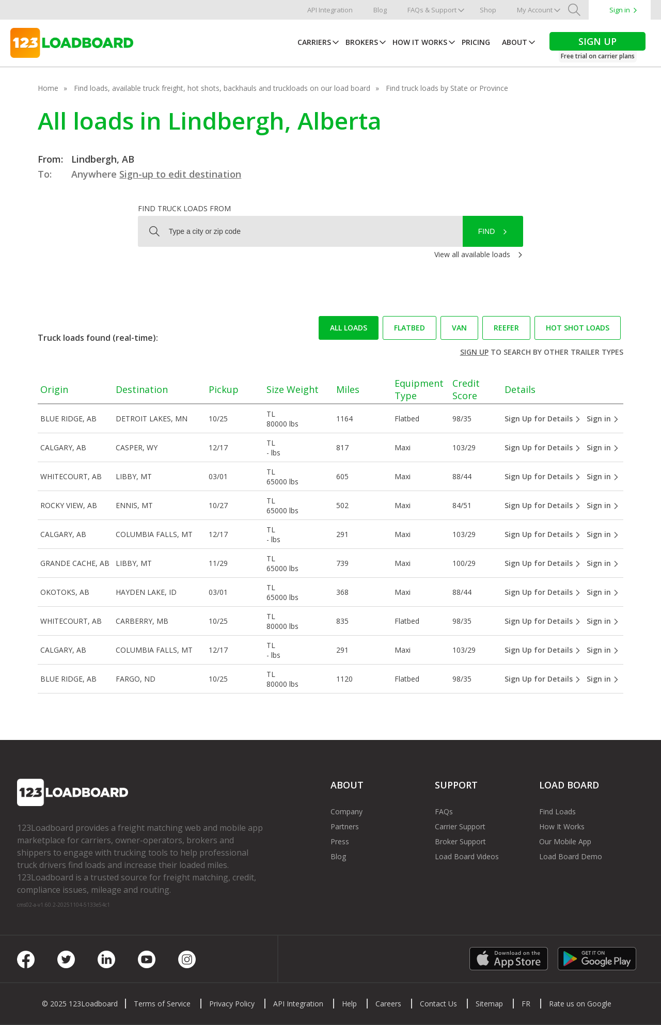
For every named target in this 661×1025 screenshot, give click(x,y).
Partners (344, 826)
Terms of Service (162, 1003)
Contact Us (438, 1003)
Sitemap (489, 1003)
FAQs (444, 811)
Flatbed (409, 328)
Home (48, 88)
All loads (348, 328)
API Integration (330, 9)
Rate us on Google (580, 1003)
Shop (488, 9)
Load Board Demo (570, 856)
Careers (388, 1003)
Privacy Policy (232, 1003)
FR (526, 1003)
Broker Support (460, 841)
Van (459, 328)
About (514, 42)
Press (339, 841)
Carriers (314, 42)
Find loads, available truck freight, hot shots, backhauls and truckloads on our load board (222, 88)
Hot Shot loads (577, 328)
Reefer (506, 328)
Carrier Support (460, 826)
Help (349, 1003)
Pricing (476, 42)
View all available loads (472, 254)
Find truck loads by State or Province (447, 88)
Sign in (619, 9)
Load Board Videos (467, 856)
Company (346, 811)
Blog (380, 9)
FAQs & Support (432, 9)
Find (486, 231)
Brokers (361, 42)
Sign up (474, 352)
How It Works (419, 42)
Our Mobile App (565, 841)
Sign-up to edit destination (180, 174)
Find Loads (557, 811)
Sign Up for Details (543, 418)
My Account (535, 9)
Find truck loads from (184, 208)
